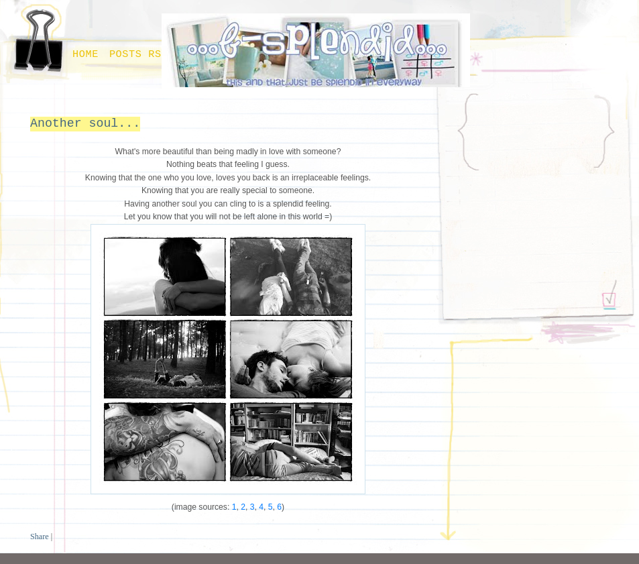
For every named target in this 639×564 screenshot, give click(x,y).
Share (39, 536)
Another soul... (85, 123)
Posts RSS (138, 54)
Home (85, 54)
